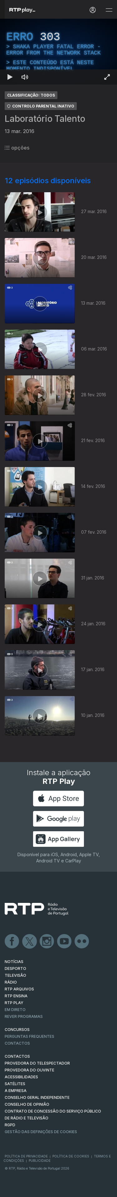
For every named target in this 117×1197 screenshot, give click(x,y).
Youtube (64, 941)
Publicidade (40, 1160)
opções (17, 148)
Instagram (47, 941)
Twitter (29, 941)
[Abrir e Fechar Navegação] (109, 10)
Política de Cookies (70, 1156)
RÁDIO (11, 982)
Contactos (17, 1043)
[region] (58, 51)
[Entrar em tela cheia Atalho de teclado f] (107, 76)
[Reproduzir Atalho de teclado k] (9, 76)
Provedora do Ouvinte (29, 1070)
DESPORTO (15, 968)
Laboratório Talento (45, 118)
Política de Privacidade (26, 1156)
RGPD (10, 1125)
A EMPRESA (16, 1090)
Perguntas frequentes (29, 1036)
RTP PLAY (14, 1002)
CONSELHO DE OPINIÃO (27, 1104)
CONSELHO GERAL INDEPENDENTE (37, 1097)
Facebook (12, 941)
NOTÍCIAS (14, 961)
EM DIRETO (15, 1009)
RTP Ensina (16, 996)
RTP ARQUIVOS (19, 989)
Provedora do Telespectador (37, 1063)
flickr (82, 941)
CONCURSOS (17, 1029)
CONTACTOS (17, 1056)
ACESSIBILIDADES (21, 1077)
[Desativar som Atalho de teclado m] (24, 76)
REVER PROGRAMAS (24, 1016)
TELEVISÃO (15, 975)
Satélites (15, 1083)
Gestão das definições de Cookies (41, 1131)
